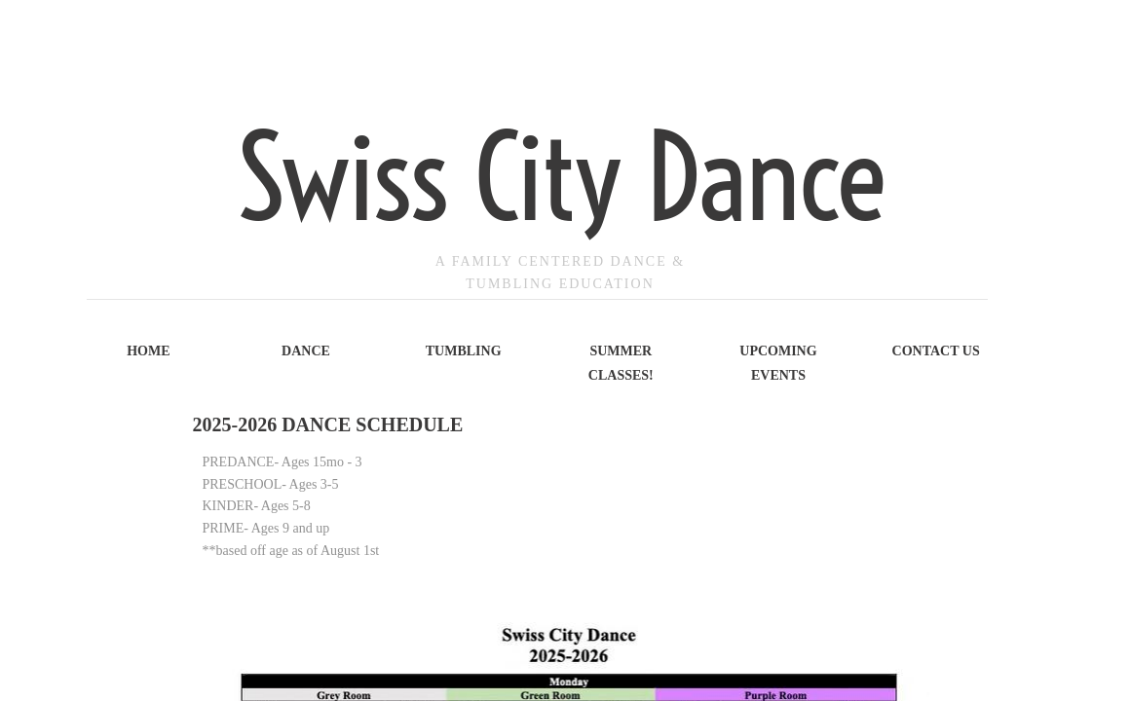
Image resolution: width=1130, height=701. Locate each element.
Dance (306, 351)
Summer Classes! (621, 363)
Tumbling (464, 351)
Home (148, 351)
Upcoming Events (777, 363)
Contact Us (936, 351)
